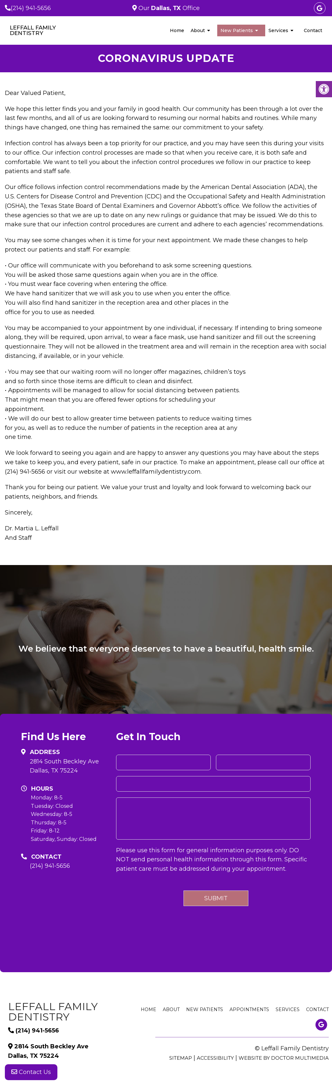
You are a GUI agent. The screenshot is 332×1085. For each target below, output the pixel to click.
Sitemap (180, 1058)
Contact (313, 30)
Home (177, 30)
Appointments (249, 1009)
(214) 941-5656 (31, 8)
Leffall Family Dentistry (33, 30)
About (198, 30)
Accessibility (215, 1058)
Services (278, 30)
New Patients (236, 30)
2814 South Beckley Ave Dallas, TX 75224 (64, 766)
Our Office (168, 8)
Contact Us (31, 1072)
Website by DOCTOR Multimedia (284, 1058)
